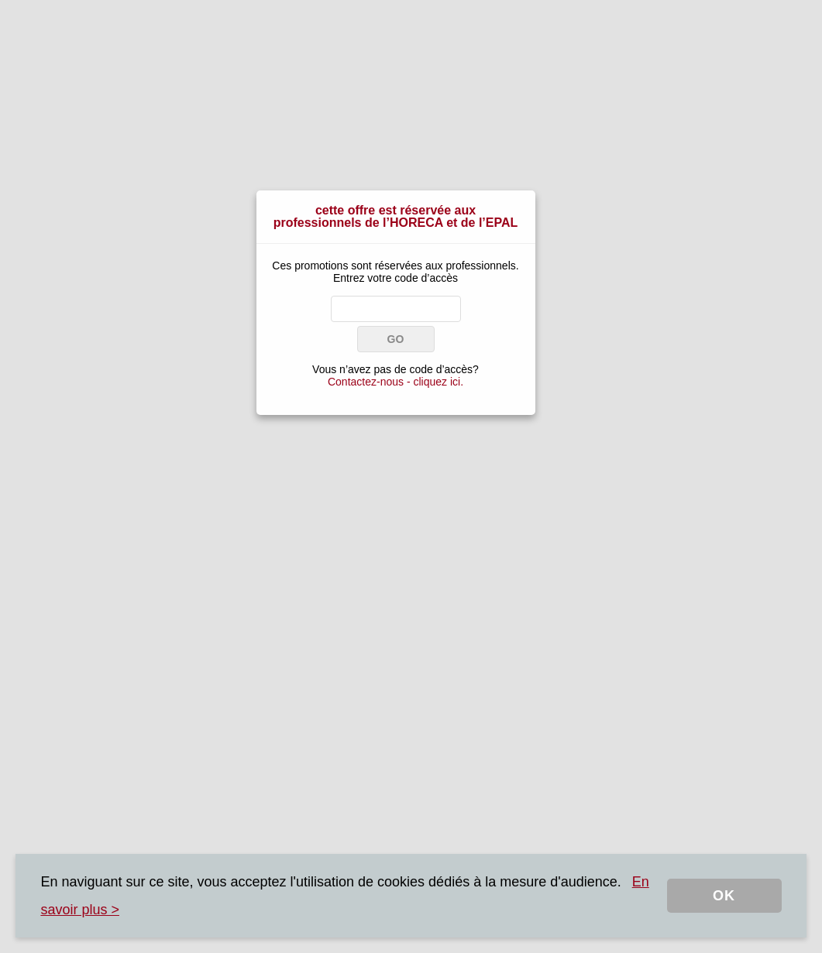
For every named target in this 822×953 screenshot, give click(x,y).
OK (724, 895)
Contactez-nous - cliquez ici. (395, 381)
